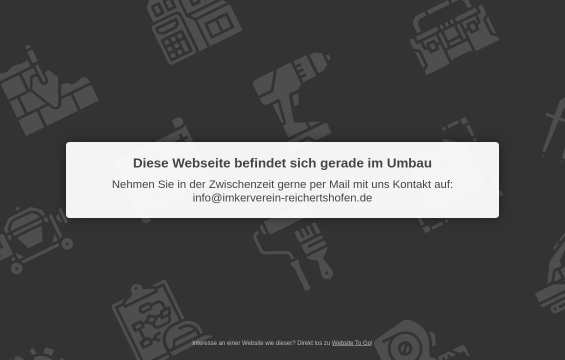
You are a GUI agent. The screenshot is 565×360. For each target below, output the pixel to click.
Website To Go (351, 343)
